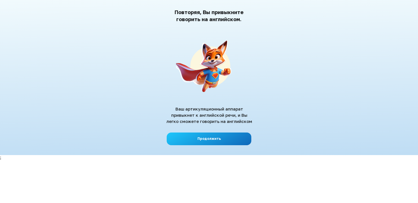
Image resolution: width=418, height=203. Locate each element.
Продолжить (209, 138)
